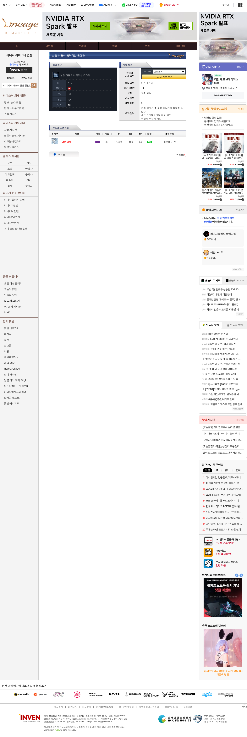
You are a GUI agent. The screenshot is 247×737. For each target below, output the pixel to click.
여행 (6, 351)
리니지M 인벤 (11, 211)
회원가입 (11, 78)
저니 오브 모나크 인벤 (16, 228)
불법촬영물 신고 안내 (149, 707)
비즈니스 (72, 707)
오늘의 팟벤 (10, 295)
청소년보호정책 (126, 707)
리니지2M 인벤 (12, 217)
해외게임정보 (11, 357)
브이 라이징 (10, 374)
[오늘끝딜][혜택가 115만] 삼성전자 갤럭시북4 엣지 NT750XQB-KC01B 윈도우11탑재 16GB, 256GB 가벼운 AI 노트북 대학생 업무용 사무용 (223, 439)
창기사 (29, 185)
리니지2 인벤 (11, 205)
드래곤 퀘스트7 (12, 397)
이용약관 (86, 707)
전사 (28, 180)
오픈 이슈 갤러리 (13, 283)
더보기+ (240, 67)
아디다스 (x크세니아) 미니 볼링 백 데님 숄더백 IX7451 (223, 433)
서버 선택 (146, 71)
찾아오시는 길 (171, 707)
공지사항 (187, 707)
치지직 (7, 334)
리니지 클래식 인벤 (14, 199)
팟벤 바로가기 (11, 328)
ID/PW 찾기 (26, 78)
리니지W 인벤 (11, 223)
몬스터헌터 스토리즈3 (16, 386)
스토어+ (240, 109)
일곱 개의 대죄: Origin (15, 380)
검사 (9, 185)
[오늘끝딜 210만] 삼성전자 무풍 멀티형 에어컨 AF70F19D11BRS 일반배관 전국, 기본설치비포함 (223, 446)
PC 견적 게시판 (12, 306)
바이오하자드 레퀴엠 (15, 392)
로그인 (225, 5)
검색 (33, 85)
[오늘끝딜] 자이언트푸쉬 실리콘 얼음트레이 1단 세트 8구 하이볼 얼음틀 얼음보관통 (223, 427)
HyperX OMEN (11, 368)
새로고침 (237, 269)
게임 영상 (9, 363)
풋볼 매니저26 (11, 403)
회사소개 (58, 707)
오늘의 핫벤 (10, 289)
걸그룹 (7, 345)
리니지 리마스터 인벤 (19, 55)
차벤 (6, 339)
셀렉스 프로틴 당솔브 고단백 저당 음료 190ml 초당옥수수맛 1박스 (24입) (223, 452)
